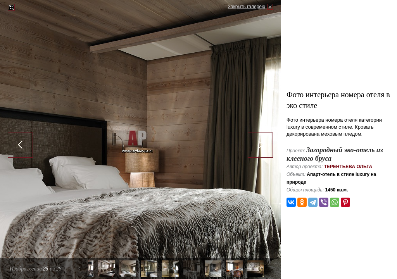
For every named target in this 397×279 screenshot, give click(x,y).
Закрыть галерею (246, 6)
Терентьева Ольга (348, 166)
